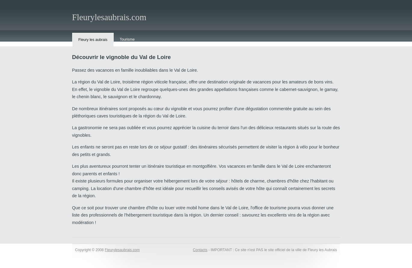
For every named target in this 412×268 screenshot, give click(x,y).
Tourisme (127, 39)
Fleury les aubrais (93, 40)
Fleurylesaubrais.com (109, 17)
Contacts (200, 250)
